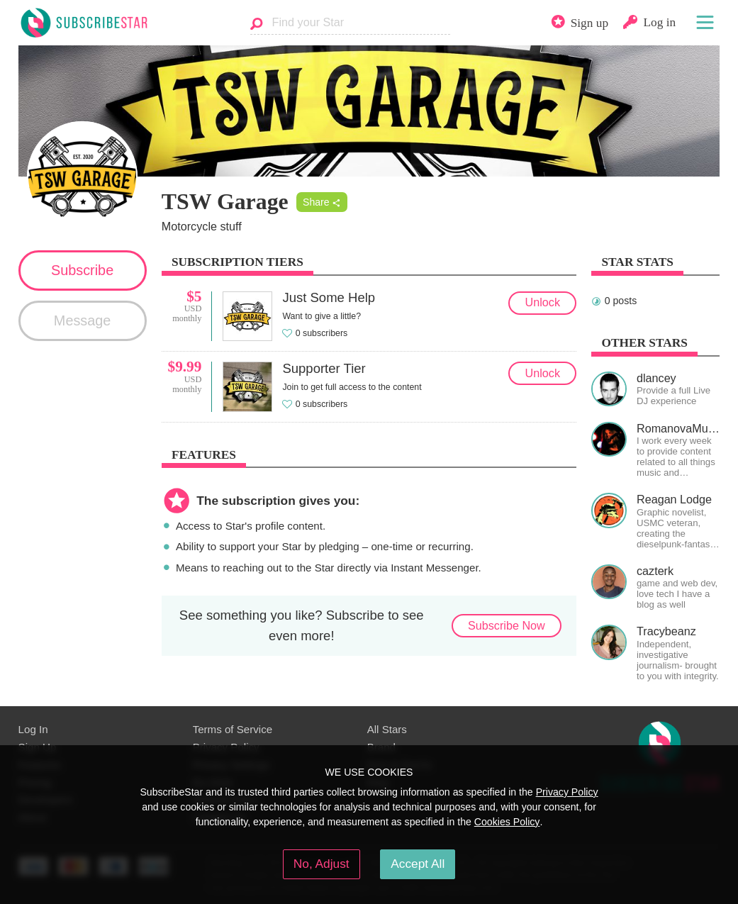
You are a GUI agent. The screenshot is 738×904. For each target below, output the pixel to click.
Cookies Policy (507, 821)
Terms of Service (233, 729)
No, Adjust (321, 863)
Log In (33, 729)
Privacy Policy (567, 792)
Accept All (418, 863)
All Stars (387, 729)
